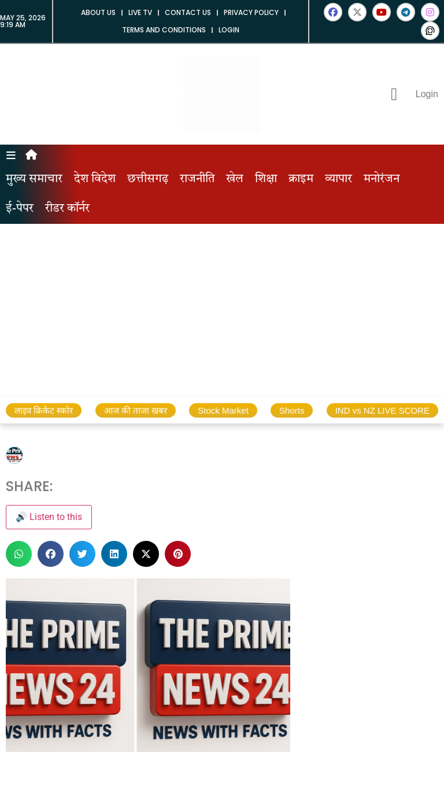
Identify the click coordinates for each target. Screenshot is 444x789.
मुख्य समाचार (34, 179)
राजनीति (197, 179)
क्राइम (300, 179)
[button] (19, 554)
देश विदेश (95, 179)
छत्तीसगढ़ (147, 179)
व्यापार (338, 179)
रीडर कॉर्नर (67, 209)
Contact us (188, 12)
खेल (234, 179)
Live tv (140, 12)
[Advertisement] (222, 311)
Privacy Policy (251, 12)
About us (98, 12)
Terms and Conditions (164, 30)
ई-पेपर (20, 209)
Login (229, 30)
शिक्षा (266, 179)
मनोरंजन (381, 179)
